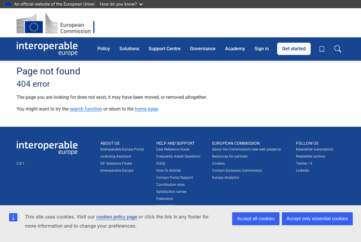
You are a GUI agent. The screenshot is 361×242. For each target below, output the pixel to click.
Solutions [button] (129, 48)
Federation (164, 199)
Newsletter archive (310, 156)
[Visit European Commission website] (58, 23)
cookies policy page (116, 216)
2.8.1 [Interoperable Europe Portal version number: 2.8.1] (20, 163)
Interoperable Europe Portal (122, 149)
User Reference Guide (172, 149)
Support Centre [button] (165, 48)
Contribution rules (170, 185)
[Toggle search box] (338, 49)
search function (86, 109)
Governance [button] (203, 48)
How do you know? (121, 3)
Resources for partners (230, 156)
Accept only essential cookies (317, 218)
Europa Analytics (225, 178)
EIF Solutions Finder (116, 163)
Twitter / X (304, 163)
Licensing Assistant (115, 156)
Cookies (218, 163)
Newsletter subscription (314, 149)
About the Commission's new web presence (246, 149)
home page (146, 109)
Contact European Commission (237, 170)
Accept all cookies (256, 218)
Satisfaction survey (171, 192)
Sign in (261, 48)
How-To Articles (168, 170)
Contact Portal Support (174, 178)
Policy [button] (103, 48)
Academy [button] (235, 48)
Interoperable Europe (116, 170)
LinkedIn (302, 170)
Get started (294, 48)
